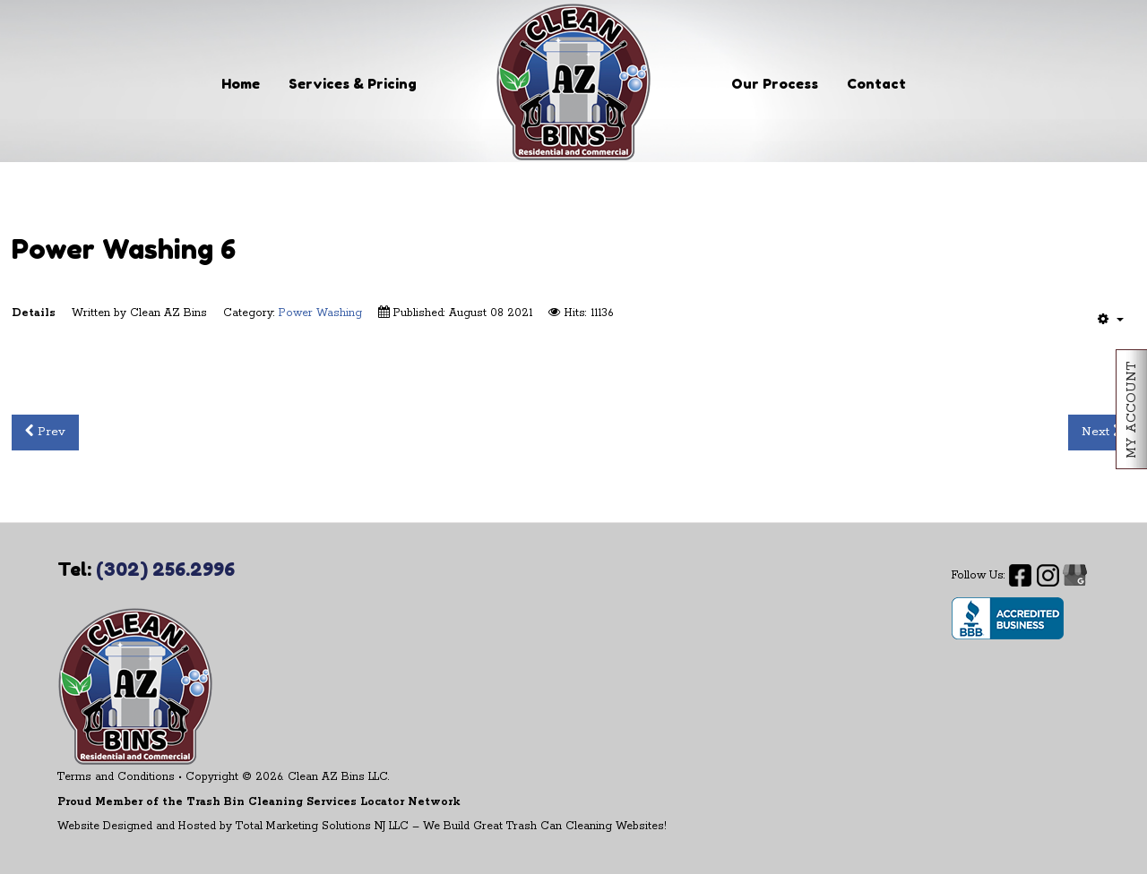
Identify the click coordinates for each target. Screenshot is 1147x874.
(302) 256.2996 (165, 569)
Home (240, 83)
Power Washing (320, 313)
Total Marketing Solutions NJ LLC (322, 826)
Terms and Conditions (116, 777)
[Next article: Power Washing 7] (1101, 432)
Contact (876, 83)
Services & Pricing (353, 83)
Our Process (774, 83)
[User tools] (1111, 318)
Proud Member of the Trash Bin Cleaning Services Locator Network (258, 802)
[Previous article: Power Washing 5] (45, 432)
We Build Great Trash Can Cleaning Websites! (545, 826)
